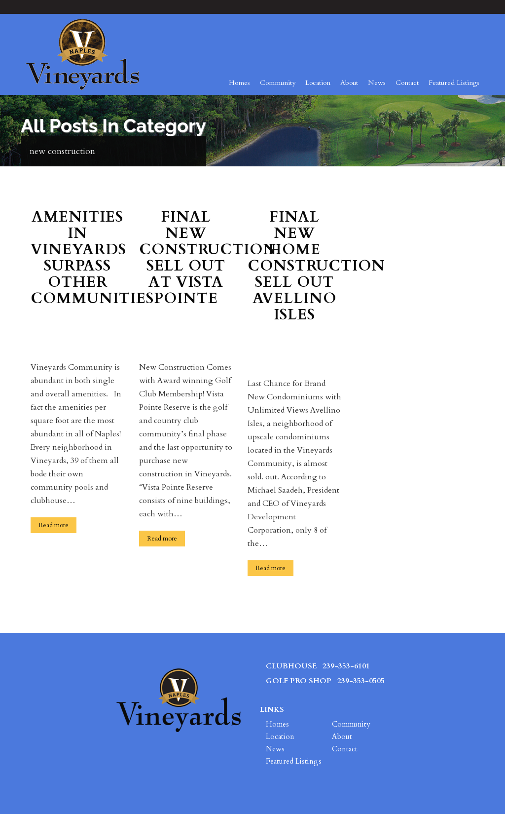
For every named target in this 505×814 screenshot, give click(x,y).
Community (277, 82)
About (349, 82)
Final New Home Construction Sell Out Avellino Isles (294, 267)
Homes (239, 82)
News (377, 82)
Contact (407, 82)
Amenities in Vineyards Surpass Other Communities (77, 259)
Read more (53, 525)
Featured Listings (454, 82)
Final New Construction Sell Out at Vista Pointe (186, 259)
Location (317, 82)
